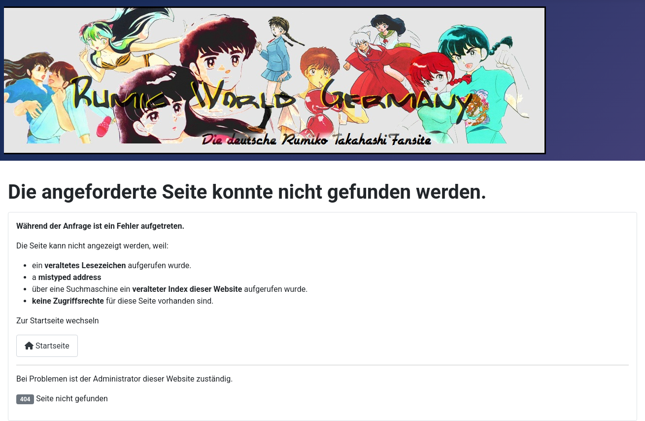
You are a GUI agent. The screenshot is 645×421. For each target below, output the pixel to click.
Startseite (47, 346)
